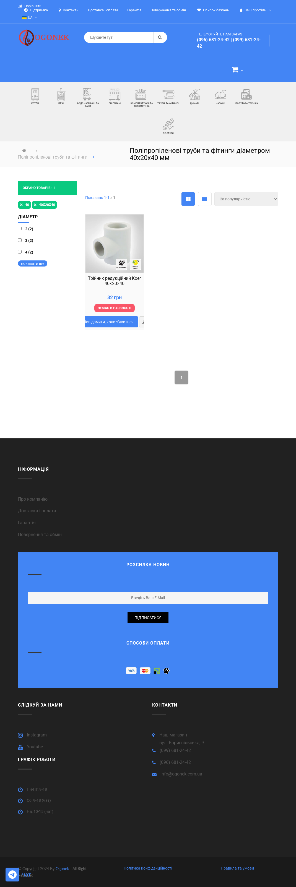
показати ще (32, 263)
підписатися (148, 618)
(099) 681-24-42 (175, 750)
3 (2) (29, 240)
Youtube (35, 746)
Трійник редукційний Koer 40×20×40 (114, 281)
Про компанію (33, 499)
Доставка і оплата (37, 510)
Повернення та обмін (40, 534)
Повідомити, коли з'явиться (108, 322)
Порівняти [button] (29, 6)
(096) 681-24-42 (213, 39)
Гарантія (27, 522)
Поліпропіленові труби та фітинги (53, 157)
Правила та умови (237, 868)
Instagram (37, 735)
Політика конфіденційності (148, 868)
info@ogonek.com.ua (181, 774)
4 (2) (29, 252)
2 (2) (29, 229)
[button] (237, 70)
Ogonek (63, 868)
